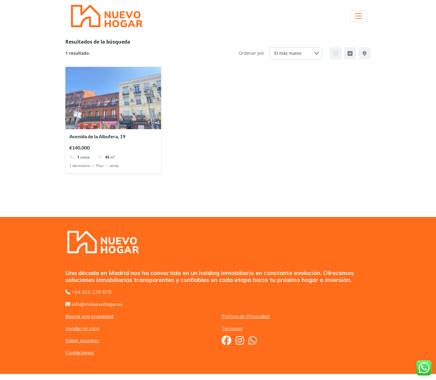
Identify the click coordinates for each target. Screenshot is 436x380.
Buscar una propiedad (89, 316)
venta (114, 165)
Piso (99, 165)
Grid (335, 53)
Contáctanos (79, 352)
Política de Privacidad (245, 316)
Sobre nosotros (82, 340)
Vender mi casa (82, 328)
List (350, 53)
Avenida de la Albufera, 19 (97, 136)
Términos (232, 328)
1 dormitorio (79, 165)
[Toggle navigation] (358, 16)
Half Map (365, 53)
